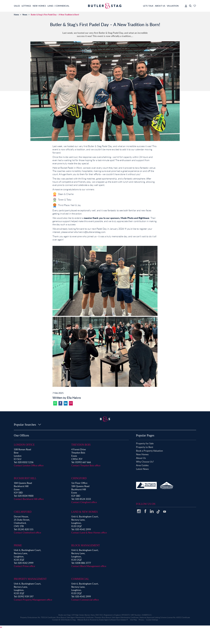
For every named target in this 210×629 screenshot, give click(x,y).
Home (16, 14)
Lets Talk (143, 5)
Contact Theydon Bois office (85, 465)
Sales (17, 5)
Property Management (30, 578)
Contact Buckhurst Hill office (29, 499)
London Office (24, 444)
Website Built (82, 619)
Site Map (133, 619)
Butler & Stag (70, 619)
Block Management (85, 545)
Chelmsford (23, 511)
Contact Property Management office (33, 599)
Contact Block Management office (88, 566)
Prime (18, 545)
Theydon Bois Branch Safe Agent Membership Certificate (116, 617)
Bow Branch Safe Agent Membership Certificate (75, 617)
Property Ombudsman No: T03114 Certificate (37, 617)
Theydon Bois (81, 444)
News (24, 14)
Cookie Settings (152, 619)
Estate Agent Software (107, 619)
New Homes (44, 5)
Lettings (29, 5)
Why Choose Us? (145, 461)
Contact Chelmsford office (27, 532)
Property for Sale (145, 443)
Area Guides (142, 465)
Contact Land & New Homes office (89, 532)
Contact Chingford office (84, 502)
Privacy (141, 619)
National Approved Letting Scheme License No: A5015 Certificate (165, 617)
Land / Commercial (66, 5)
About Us (157, 5)
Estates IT (124, 619)
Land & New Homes (84, 511)
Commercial (80, 578)
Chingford (79, 478)
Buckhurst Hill (25, 478)
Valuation (173, 5)
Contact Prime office (24, 566)
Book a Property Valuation (149, 450)
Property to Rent (144, 447)
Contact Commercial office (85, 599)
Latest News (142, 469)
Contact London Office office (28, 465)
